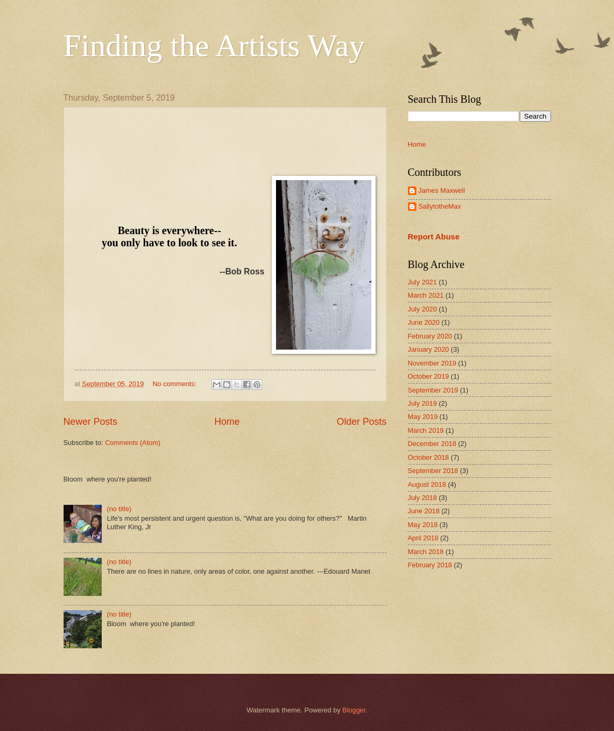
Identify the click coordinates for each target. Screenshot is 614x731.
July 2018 (422, 498)
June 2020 (424, 322)
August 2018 (427, 484)
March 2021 (426, 295)
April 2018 (423, 538)
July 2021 (422, 282)
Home (226, 421)
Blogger (354, 710)
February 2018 (430, 565)
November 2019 (432, 363)
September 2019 (433, 390)
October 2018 (428, 457)
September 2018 (433, 471)
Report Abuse (434, 236)
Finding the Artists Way (214, 45)
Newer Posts (91, 421)
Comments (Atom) (132, 443)
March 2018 (426, 552)
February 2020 (430, 336)
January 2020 (428, 349)
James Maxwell (442, 190)
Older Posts (361, 421)
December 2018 (432, 444)
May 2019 (423, 417)
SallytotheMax (440, 206)
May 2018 (423, 525)
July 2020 (422, 309)
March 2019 (426, 430)
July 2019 (422, 403)
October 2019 (428, 376)
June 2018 (424, 511)
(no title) (119, 509)
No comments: (176, 384)
